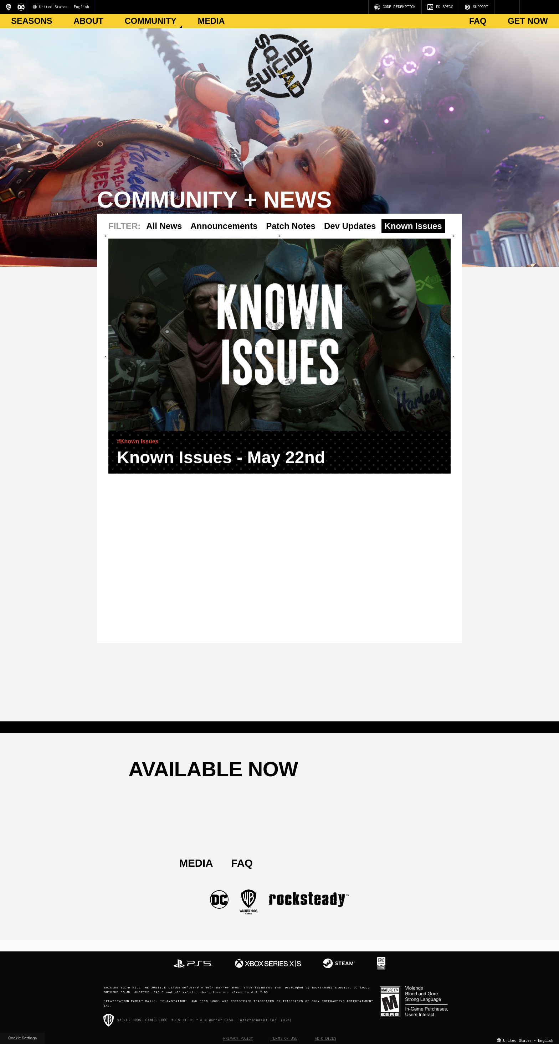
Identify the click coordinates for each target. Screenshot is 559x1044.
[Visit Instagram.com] (500, 7)
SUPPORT (476, 7)
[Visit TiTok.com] (515, 7)
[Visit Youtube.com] (498, 7)
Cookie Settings (22, 1037)
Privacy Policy (238, 1038)
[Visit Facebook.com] (506, 7)
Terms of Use (284, 1038)
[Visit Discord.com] (512, 7)
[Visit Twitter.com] (503, 7)
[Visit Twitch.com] (509, 7)
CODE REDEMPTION (395, 7)
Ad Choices (325, 1038)
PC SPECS (440, 7)
